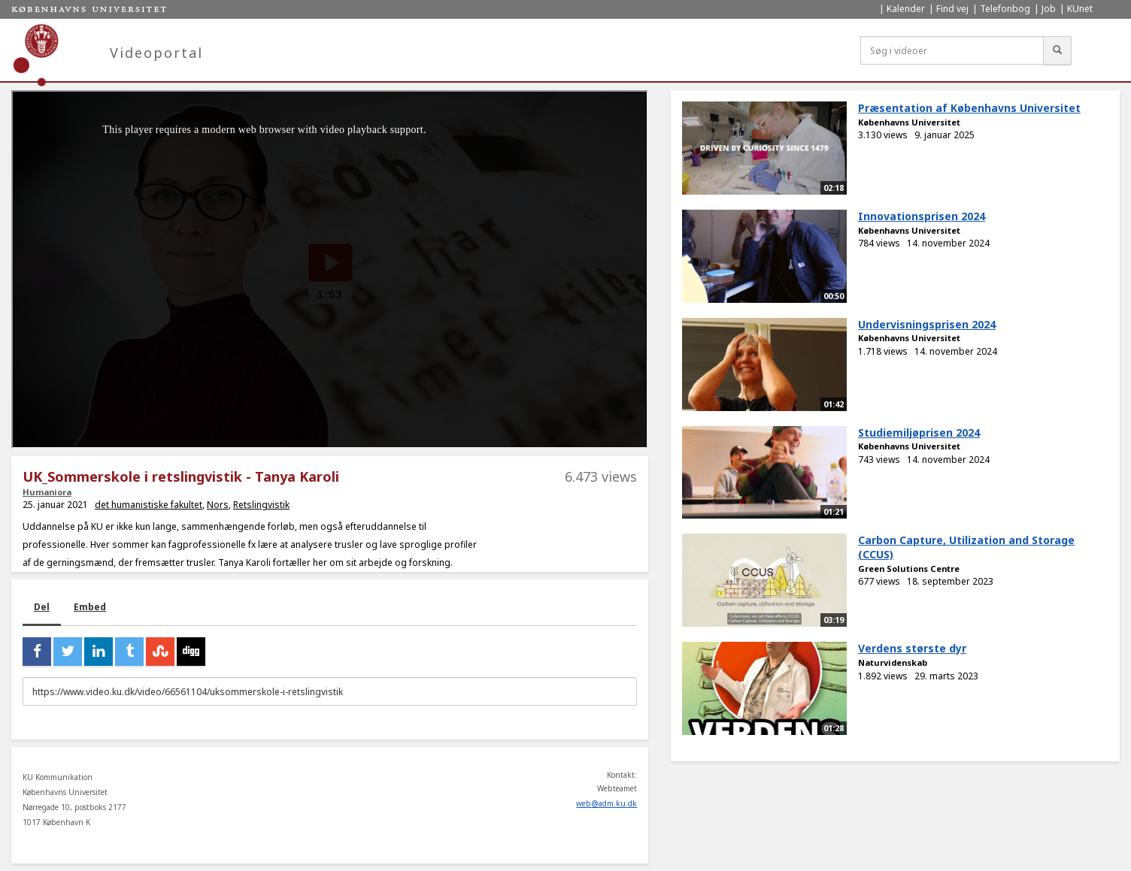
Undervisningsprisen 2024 (927, 324)
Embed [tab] (90, 606)
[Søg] (1057, 50)
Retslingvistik (261, 504)
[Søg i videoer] (952, 50)
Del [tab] (42, 606)
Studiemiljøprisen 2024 (919, 432)
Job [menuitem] (1049, 8)
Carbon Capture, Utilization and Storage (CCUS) (966, 547)
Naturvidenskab (892, 662)
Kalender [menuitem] (906, 8)
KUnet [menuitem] (1080, 8)
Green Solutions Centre (909, 568)
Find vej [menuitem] (952, 8)
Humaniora (47, 491)
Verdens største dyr (912, 648)
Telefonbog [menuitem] (1005, 8)
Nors (218, 504)
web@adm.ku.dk (606, 803)
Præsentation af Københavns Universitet (969, 108)
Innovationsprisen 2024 (921, 216)
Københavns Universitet (909, 122)
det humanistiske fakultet (148, 504)
